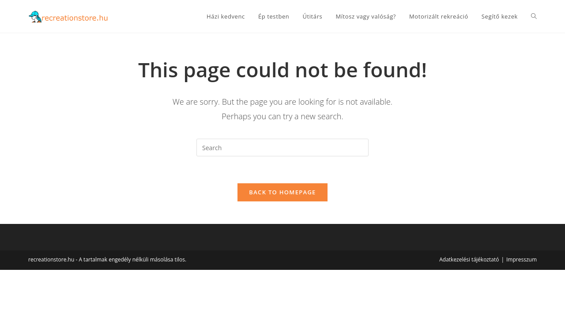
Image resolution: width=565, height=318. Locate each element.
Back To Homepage (282, 192)
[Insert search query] (282, 147)
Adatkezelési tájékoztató (469, 259)
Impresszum (521, 259)
